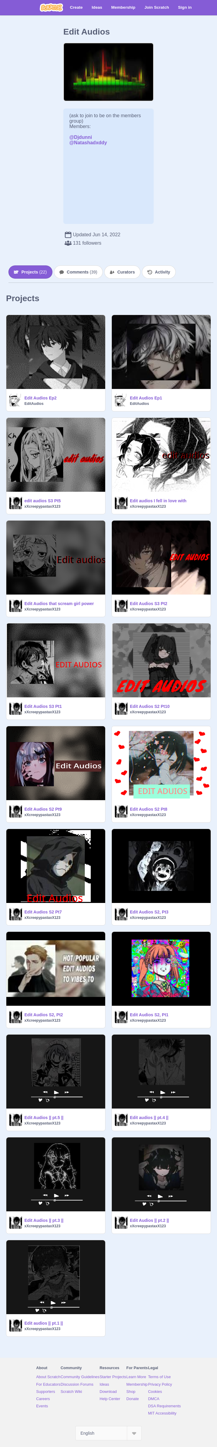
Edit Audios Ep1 (146, 398)
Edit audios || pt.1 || (43, 1323)
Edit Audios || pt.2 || (149, 1220)
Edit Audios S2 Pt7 (43, 912)
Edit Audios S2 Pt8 (148, 809)
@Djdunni (80, 137)
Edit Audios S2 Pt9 (43, 809)
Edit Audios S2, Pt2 (43, 1014)
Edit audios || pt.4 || (149, 1117)
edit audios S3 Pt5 (42, 500)
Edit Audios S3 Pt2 (148, 603)
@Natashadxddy (88, 142)
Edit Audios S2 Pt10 (150, 706)
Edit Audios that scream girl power (59, 603)
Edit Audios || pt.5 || (43, 1117)
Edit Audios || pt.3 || (43, 1220)
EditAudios (33, 404)
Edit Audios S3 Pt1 (43, 706)
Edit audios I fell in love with (158, 500)
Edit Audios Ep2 (40, 398)
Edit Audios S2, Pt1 (149, 1014)
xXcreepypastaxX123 (42, 506)
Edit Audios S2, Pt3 (149, 912)
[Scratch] (51, 7)
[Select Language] (108, 1433)
